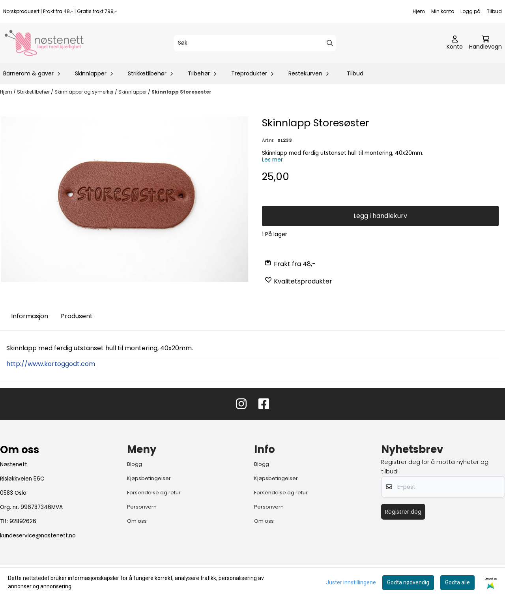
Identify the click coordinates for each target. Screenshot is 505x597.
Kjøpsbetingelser (149, 478)
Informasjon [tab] (29, 316)
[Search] (330, 43)
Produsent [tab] (77, 316)
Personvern (142, 506)
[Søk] (255, 43)
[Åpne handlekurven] (485, 43)
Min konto (442, 11)
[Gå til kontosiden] (454, 43)
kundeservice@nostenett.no (38, 535)
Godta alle (457, 582)
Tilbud (494, 11)
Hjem (419, 11)
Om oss (137, 521)
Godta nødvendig (408, 582)
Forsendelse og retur (154, 492)
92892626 (22, 521)
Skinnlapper (133, 91)
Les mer (272, 159)
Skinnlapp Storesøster (181, 91)
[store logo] (44, 43)
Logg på (470, 11)
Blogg (134, 464)
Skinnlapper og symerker (84, 91)
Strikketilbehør (34, 91)
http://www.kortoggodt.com (50, 363)
